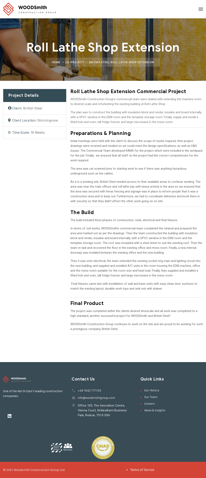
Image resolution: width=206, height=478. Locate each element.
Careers (149, 404)
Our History (151, 390)
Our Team (150, 397)
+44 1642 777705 (89, 390)
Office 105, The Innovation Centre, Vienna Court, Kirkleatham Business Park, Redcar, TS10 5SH (102, 410)
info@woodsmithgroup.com (96, 398)
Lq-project (74, 62)
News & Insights (154, 410)
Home (56, 62)
